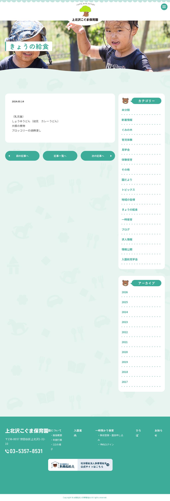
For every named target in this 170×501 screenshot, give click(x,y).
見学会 (126, 150)
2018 (125, 372)
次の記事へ (98, 156)
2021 (125, 342)
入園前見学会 (130, 259)
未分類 (126, 110)
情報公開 (127, 249)
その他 (126, 169)
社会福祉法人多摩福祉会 (81, 497)
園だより (127, 180)
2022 (125, 332)
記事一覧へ (60, 156)
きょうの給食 (130, 209)
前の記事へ (22, 156)
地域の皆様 (128, 199)
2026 (125, 292)
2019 (125, 362)
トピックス (128, 190)
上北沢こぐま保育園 (26, 431)
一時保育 (127, 219)
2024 (125, 312)
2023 (125, 322)
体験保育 (127, 160)
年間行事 (57, 439)
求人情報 (127, 239)
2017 (125, 382)
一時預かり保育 (104, 430)
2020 (125, 352)
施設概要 (57, 435)
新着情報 (127, 120)
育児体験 (127, 140)
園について (54, 430)
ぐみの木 (127, 130)
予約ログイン (107, 444)
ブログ (126, 229)
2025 (125, 302)
